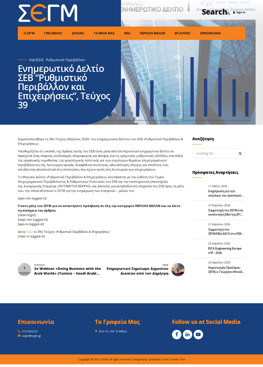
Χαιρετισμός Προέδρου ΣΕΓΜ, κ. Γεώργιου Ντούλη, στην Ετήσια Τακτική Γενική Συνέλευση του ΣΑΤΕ (226, 269)
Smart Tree (178, 359)
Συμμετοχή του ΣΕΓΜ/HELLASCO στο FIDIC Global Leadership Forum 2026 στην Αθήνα (225, 231)
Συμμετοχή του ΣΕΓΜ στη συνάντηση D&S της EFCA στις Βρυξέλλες (225, 212)
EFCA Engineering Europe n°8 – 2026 (225, 250)
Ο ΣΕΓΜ (29, 33)
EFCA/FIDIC (183, 33)
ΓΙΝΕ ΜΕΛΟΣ (53, 33)
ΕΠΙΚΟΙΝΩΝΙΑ (210, 33)
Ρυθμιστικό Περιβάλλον (65, 60)
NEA (127, 33)
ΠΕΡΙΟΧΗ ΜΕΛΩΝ (152, 33)
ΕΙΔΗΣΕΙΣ (36, 60)
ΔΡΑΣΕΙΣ (78, 33)
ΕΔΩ (29, 232)
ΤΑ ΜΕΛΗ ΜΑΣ (104, 33)
